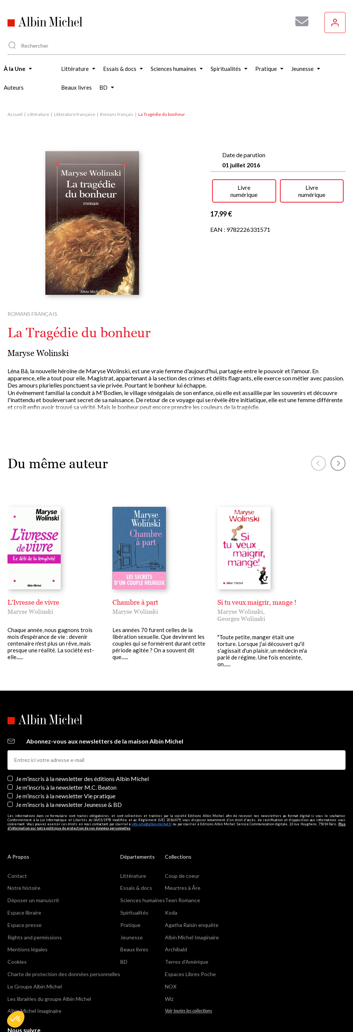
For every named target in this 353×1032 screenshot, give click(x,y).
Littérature (38, 114)
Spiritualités (134, 912)
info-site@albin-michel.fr (152, 824)
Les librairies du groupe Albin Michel (49, 999)
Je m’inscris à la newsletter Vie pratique (65, 795)
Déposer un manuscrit (33, 900)
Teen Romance (182, 900)
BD (123, 961)
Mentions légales (27, 949)
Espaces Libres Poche (190, 974)
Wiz (169, 999)
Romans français (116, 114)
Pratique (130, 925)
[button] (16, 1019)
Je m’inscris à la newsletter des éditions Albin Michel (82, 778)
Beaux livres (134, 949)
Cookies (17, 961)
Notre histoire (23, 888)
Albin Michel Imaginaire (34, 1011)
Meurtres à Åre (182, 888)
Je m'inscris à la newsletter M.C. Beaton (66, 787)
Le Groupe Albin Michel (34, 986)
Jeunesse (131, 937)
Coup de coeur (182, 876)
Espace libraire (24, 912)
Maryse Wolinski (38, 353)
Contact (17, 876)
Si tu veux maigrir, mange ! (256, 602)
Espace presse (24, 925)
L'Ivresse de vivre (33, 602)
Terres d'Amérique (186, 961)
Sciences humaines (142, 900)
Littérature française (74, 114)
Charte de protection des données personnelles (63, 974)
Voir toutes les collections (188, 1011)
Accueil (14, 114)
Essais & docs (136, 888)
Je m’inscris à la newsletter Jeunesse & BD (69, 804)
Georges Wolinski (241, 618)
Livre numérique (243, 191)
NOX (170, 986)
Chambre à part (135, 602)
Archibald (176, 949)
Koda (171, 912)
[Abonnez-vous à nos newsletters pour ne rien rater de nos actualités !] (299, 21)
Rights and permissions (34, 937)
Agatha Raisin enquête (191, 925)
